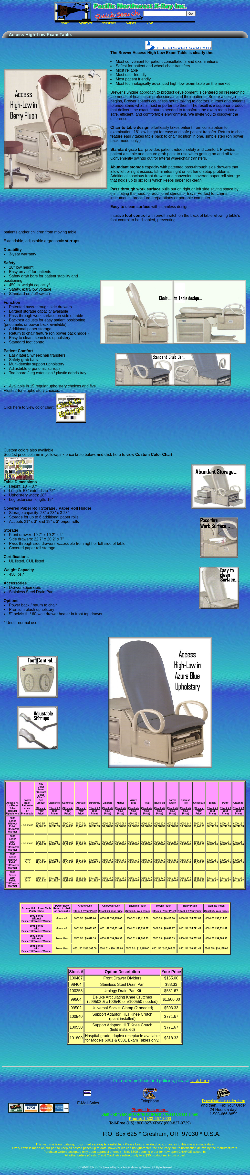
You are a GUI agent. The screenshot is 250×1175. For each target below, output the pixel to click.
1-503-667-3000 (156, 1119)
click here (199, 1080)
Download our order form (223, 1101)
